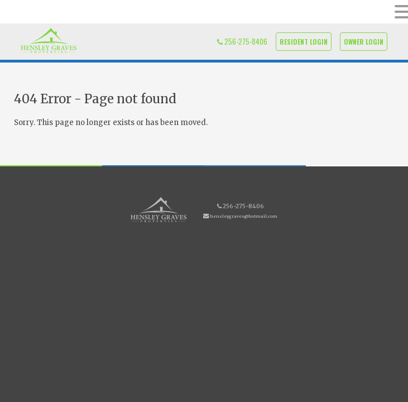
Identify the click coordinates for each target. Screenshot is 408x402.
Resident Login (304, 41)
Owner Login (363, 41)
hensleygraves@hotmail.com (243, 216)
